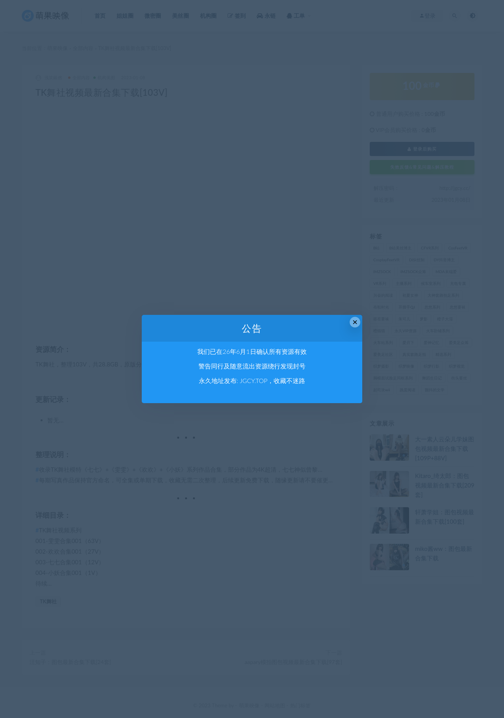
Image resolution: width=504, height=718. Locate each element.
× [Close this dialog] (355, 322)
